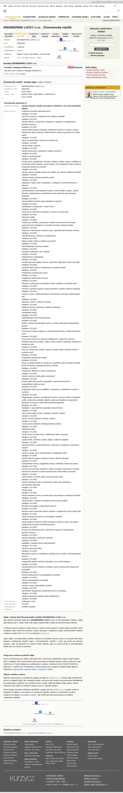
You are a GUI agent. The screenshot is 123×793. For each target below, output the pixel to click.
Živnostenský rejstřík (45, 20)
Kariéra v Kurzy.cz (91, 778)
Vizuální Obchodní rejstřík (95, 70)
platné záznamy (96, 53)
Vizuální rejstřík (13, 17)
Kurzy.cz (6, 20)
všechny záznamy (96, 55)
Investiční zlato (54, 758)
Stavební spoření (36, 747)
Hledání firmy (29, 17)
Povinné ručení (8, 763)
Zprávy (10, 6)
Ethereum (62, 752)
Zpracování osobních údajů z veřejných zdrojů (33, 669)
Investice (49, 741)
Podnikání (70, 741)
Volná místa (33, 753)
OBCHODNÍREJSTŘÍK (8, 35)
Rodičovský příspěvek (10, 755)
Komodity (41, 6)
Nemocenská (29, 762)
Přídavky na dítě (9, 750)
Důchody (27, 767)
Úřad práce (28, 756)
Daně (68, 766)
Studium (120, 2)
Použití (86, 784)
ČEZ (52, 744)
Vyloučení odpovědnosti (55, 778)
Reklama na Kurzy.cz (92, 776)
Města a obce (71, 747)
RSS (92, 784)
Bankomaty (34, 741)
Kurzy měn (33, 6)
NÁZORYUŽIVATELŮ (56, 35)
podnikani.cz (58, 724)
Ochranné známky (80, 17)
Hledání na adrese (47, 17)
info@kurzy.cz (54, 678)
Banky (27, 741)
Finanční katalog (72, 755)
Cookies (60, 776)
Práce (91, 6)
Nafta (61, 761)
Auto (89, 744)
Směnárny (28, 750)
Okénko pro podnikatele (96, 88)
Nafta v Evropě (50, 763)
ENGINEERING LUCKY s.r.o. (29, 20)
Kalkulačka (78, 6)
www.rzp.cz (44, 633)
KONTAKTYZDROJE (45, 35)
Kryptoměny (49, 752)
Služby (106, 17)
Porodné (36, 762)
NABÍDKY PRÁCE (65, 35)
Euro (33, 750)
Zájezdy (99, 2)
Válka (96, 6)
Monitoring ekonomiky (95, 747)
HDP (55, 750)
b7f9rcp (20, 50)
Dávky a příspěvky (31, 759)
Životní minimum (9, 758)
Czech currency (93, 756)
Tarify (65, 6)
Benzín (56, 761)
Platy (38, 756)
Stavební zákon (71, 763)
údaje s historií (44, 82)
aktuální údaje (30, 82)
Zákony (85, 6)
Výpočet (15, 741)
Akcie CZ (17, 6)
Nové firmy (96, 17)
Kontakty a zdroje (28, 695)
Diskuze (101, 6)
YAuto (104, 2)
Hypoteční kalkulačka (10, 760)
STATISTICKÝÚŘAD (34, 35)
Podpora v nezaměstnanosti (33, 764)
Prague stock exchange (95, 758)
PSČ (77, 747)
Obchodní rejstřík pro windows (97, 72)
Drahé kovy (49, 756)
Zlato (47, 6)
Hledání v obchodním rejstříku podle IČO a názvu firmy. (101, 38)
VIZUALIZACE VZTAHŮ (76, 35)
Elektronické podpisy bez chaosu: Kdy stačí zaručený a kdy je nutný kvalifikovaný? (105, 96)
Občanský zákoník (72, 758)
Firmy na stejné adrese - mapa (29, 58)
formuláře (74, 766)
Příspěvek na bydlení (10, 752)
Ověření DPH (63, 17)
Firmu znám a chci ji (14, 74)
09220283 (25, 633)
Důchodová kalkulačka (11, 747)
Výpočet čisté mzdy (10, 744)
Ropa (47, 761)
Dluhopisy (49, 747)
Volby (89, 750)
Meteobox (110, 2)
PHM (51, 761)
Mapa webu (95, 750)
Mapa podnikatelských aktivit (96, 77)
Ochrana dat (51, 776)
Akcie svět (24, 6)
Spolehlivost (100, 744)
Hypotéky (59, 6)
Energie (71, 6)
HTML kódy (100, 784)
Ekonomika (49, 750)
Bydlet (115, 2)
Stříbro (62, 758)
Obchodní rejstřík (15, 20)
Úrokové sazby (29, 744)
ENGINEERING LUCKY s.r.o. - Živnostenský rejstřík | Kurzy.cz (28, 733)
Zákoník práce (71, 760)
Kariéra (94, 2)
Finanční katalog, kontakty (95, 75)
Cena (93, 744)
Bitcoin (52, 6)
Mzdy (34, 756)
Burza (47, 744)
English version (93, 753)
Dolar (37, 750)
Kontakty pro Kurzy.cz (92, 782)
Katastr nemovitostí (73, 750)
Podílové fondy (57, 747)
